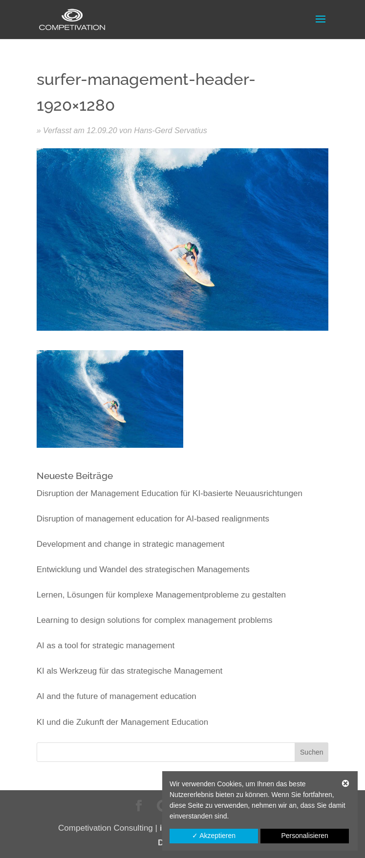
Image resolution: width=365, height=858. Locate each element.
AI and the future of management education (116, 696)
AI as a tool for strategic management (106, 645)
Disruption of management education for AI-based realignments (153, 518)
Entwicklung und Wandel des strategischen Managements (143, 569)
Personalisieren (304, 835)
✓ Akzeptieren (214, 835)
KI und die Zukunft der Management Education (123, 722)
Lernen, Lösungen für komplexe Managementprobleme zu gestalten (161, 594)
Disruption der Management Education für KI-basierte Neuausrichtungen (169, 493)
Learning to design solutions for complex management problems (155, 620)
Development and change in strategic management (131, 544)
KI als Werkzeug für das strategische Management (129, 671)
